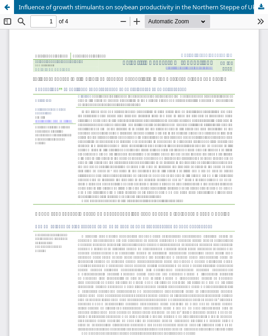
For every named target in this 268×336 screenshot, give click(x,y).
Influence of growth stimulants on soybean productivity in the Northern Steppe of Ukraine (143, 7)
